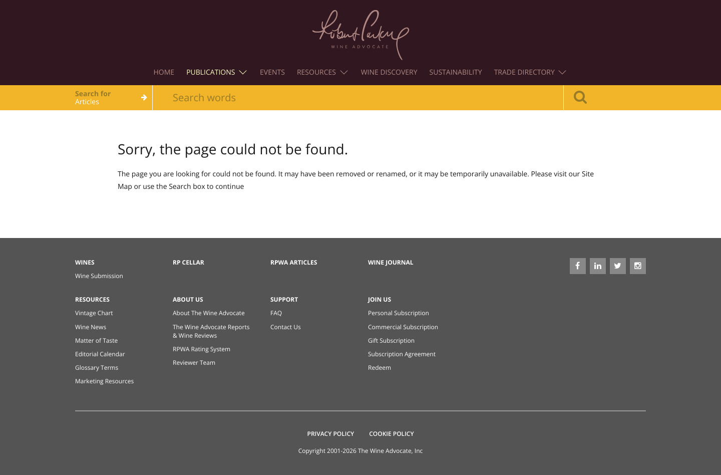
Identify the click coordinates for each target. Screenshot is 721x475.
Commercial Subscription (403, 327)
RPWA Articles (293, 262)
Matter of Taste (96, 340)
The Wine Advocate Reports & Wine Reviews (211, 331)
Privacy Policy (330, 433)
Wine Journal (391, 262)
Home (164, 72)
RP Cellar (188, 262)
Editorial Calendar (100, 354)
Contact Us (285, 327)
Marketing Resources (104, 381)
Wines (85, 262)
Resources (322, 72)
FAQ (276, 313)
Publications (216, 72)
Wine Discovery (389, 72)
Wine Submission (99, 276)
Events (272, 72)
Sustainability (456, 72)
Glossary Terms (96, 367)
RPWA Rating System (201, 349)
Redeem (379, 367)
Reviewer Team (194, 362)
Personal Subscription (398, 313)
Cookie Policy (391, 433)
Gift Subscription (391, 340)
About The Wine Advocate (209, 313)
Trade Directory (530, 72)
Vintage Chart (94, 313)
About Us (188, 299)
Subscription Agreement (402, 354)
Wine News (90, 327)
